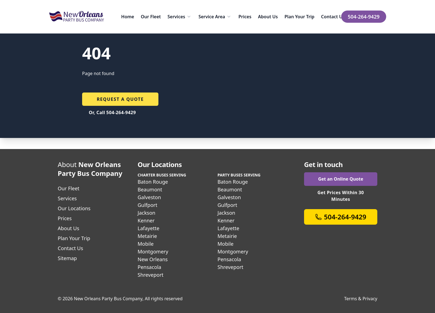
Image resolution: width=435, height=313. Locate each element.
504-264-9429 (364, 16)
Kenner (146, 220)
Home (127, 17)
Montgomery (153, 251)
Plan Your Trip (299, 17)
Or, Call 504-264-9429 (112, 112)
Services (180, 17)
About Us (268, 17)
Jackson (146, 212)
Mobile (146, 243)
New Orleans (153, 259)
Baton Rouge (153, 181)
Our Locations (74, 208)
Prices (244, 17)
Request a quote (120, 99)
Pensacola (149, 267)
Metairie (147, 236)
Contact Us (333, 17)
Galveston (149, 197)
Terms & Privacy (360, 299)
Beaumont (150, 189)
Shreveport (150, 274)
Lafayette (148, 228)
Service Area (215, 17)
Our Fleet (151, 17)
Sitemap (67, 258)
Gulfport (147, 205)
